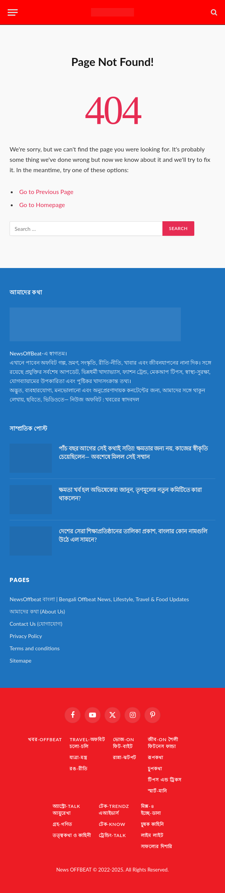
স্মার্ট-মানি (157, 791)
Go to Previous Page (46, 191)
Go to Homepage (42, 204)
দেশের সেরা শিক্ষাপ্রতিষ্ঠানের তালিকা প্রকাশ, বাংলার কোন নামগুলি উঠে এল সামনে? (133, 535)
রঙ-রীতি (78, 768)
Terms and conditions (35, 648)
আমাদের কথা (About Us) (37, 611)
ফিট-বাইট (123, 746)
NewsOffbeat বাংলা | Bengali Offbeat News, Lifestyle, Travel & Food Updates (99, 599)
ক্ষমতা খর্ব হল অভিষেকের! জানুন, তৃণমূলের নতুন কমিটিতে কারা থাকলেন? (130, 493)
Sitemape (20, 660)
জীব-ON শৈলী (163, 739)
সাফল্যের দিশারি (157, 846)
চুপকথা (155, 768)
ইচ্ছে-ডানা (151, 813)
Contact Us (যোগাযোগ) (36, 623)
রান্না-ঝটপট (124, 757)
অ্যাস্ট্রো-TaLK (66, 806)
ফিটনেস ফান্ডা (162, 746)
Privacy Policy (26, 636)
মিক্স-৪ (147, 806)
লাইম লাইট (152, 835)
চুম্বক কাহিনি (152, 824)
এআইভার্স (109, 813)
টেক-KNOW (112, 824)
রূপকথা (155, 757)
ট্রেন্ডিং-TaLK (112, 835)
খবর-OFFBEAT (45, 739)
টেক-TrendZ (114, 806)
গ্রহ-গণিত (63, 824)
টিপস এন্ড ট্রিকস (164, 780)
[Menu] (13, 12)
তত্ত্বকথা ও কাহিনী (72, 835)
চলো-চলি (79, 746)
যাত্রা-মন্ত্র (78, 757)
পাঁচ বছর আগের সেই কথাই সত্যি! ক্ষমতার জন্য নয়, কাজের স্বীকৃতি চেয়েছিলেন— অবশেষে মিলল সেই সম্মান (133, 452)
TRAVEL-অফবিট (87, 739)
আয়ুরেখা (62, 813)
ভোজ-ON (123, 739)
